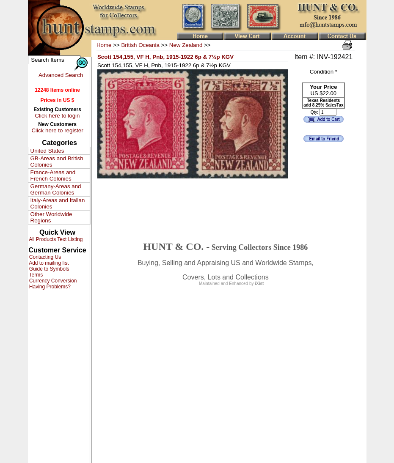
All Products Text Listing (55, 239)
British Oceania (140, 45)
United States (47, 151)
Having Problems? (49, 287)
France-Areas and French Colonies (53, 175)
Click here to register (57, 130)
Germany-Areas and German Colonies (55, 189)
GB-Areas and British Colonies (56, 161)
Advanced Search (61, 75)
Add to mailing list (48, 263)
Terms (35, 275)
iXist (259, 283)
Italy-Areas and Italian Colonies (57, 203)
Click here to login (57, 115)
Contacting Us (44, 257)
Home (104, 45)
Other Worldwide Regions (51, 217)
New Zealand (186, 45)
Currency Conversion (52, 281)
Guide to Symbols (48, 269)
